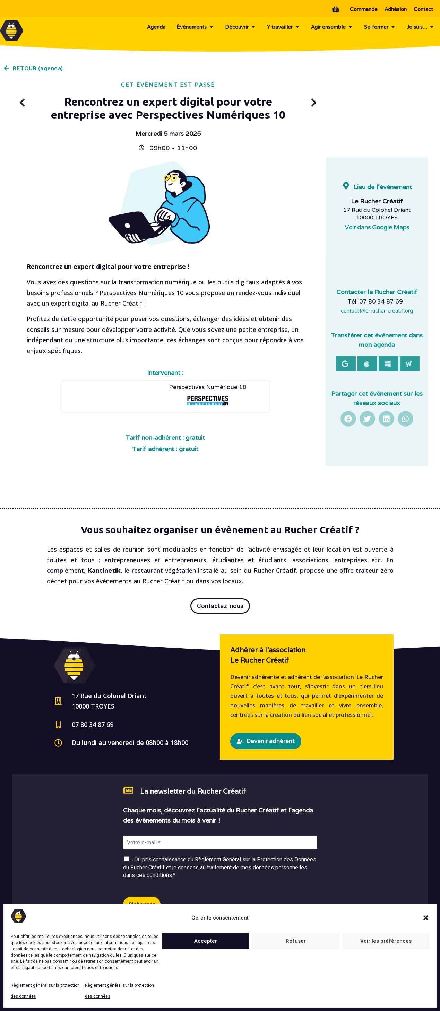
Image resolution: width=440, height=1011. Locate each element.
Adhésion (396, 9)
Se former (380, 27)
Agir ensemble (332, 27)
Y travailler (283, 27)
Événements (195, 27)
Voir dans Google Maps (377, 227)
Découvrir (240, 27)
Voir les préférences (386, 941)
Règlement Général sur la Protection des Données (255, 859)
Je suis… (420, 27)
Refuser (296, 941)
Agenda (156, 27)
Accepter (205, 941)
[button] (425, 917)
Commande (364, 9)
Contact (423, 9)
